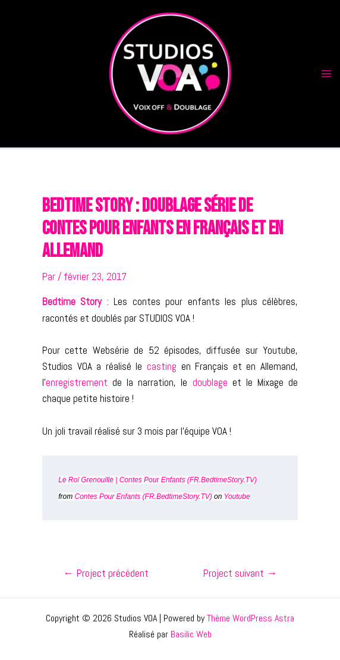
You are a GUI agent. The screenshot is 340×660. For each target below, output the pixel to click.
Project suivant (240, 573)
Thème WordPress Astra (250, 618)
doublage (210, 382)
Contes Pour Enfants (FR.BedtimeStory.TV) (143, 496)
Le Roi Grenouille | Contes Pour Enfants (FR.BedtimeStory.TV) (157, 480)
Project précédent (106, 573)
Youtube (237, 496)
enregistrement (77, 382)
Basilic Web (191, 634)
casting (162, 366)
